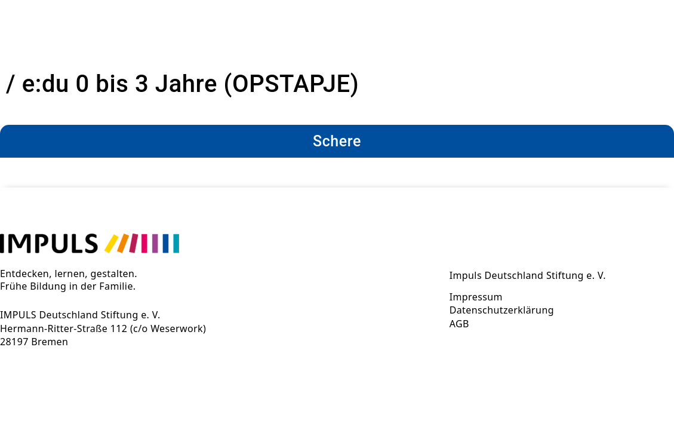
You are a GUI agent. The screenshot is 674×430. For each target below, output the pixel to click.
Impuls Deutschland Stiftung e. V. (528, 275)
